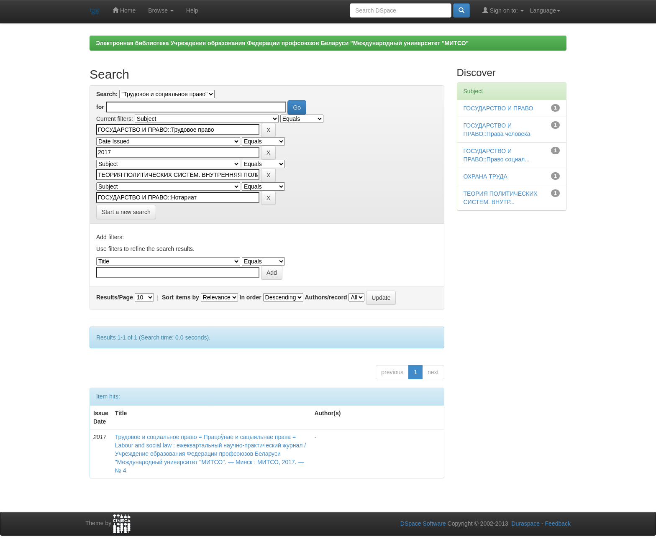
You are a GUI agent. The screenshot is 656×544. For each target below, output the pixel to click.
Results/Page (114, 297)
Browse (161, 10)
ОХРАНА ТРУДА (485, 176)
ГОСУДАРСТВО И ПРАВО (498, 108)
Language (545, 10)
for (100, 107)
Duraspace (525, 523)
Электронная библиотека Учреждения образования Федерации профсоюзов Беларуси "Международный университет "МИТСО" (282, 43)
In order (250, 297)
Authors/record (326, 297)
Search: (107, 94)
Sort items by (180, 297)
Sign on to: (503, 10)
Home (124, 10)
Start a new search (126, 212)
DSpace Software (423, 523)
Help (192, 10)
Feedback (558, 523)
